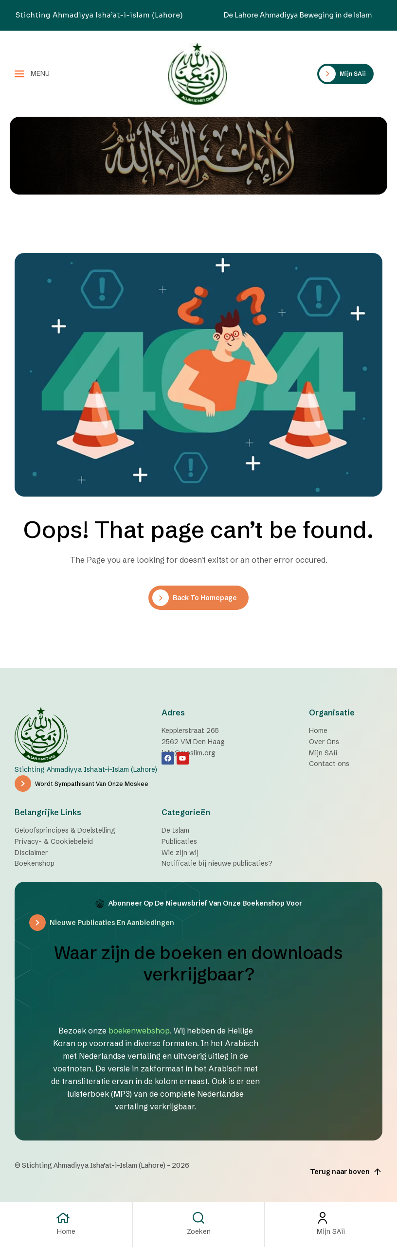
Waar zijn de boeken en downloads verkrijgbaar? (198, 963)
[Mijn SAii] (331, 1218)
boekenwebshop (139, 1030)
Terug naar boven (346, 1171)
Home (66, 1231)
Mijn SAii (331, 1231)
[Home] (66, 1218)
